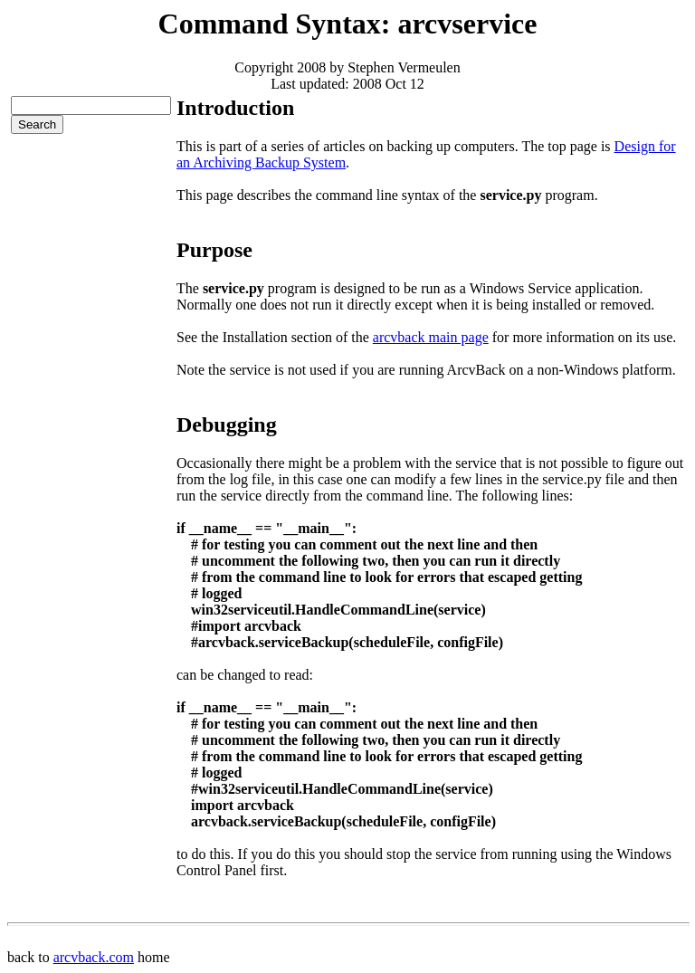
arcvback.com (93, 957)
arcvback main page (431, 337)
